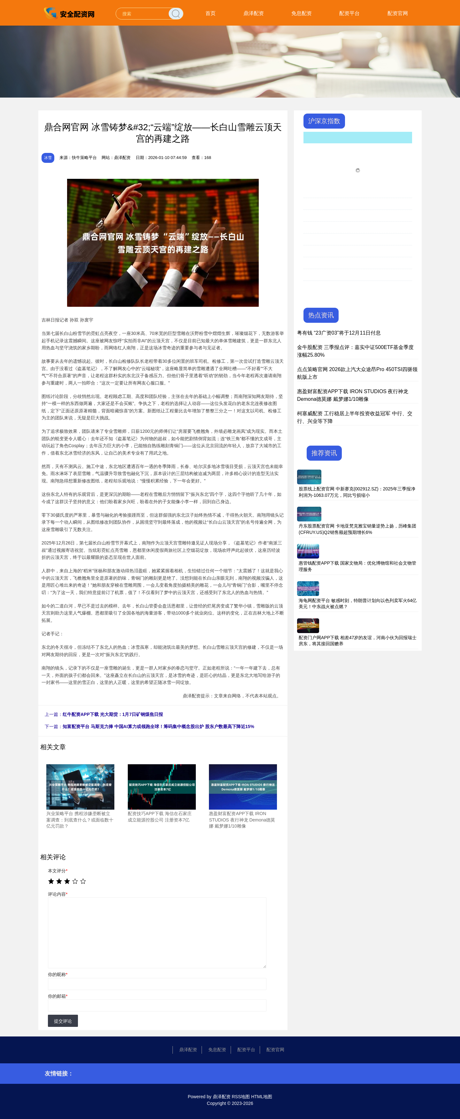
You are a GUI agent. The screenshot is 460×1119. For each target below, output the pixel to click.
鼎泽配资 (253, 13)
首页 (210, 13)
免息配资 (301, 13)
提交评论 (63, 1021)
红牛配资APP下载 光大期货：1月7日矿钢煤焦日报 (113, 714)
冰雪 (48, 157)
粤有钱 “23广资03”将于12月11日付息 (339, 333)
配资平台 (349, 13)
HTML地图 (261, 1096)
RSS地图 (241, 1096)
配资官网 (397, 13)
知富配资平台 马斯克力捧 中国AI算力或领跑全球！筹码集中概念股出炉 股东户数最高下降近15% (158, 726)
